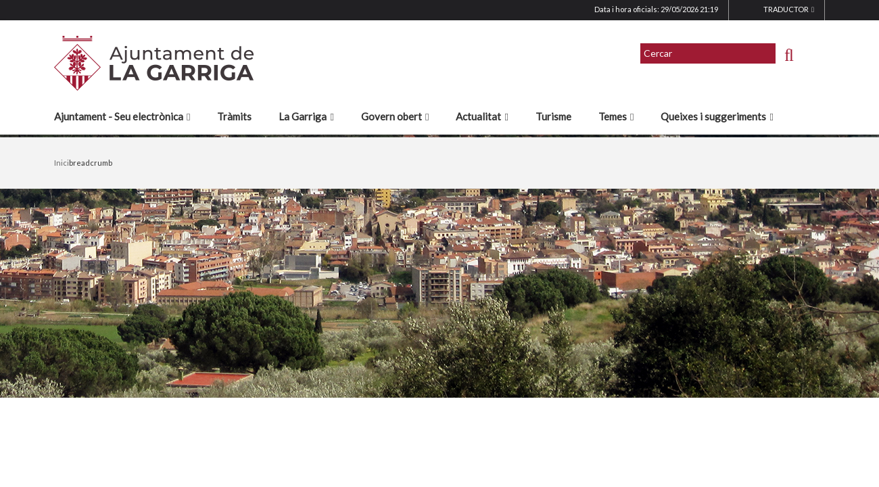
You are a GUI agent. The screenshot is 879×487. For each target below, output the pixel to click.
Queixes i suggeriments (717, 116)
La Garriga (306, 116)
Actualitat (482, 116)
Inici (61, 162)
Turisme (553, 116)
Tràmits (234, 116)
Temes (616, 116)
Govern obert (395, 116)
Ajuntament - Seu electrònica (122, 116)
